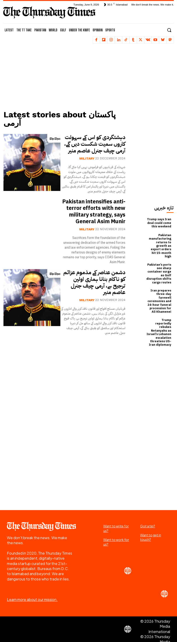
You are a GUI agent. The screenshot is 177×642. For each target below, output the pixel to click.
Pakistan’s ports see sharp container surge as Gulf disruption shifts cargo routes (159, 267)
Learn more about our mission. (32, 590)
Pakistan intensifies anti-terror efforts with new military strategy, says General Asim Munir (94, 214)
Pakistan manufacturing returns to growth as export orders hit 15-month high (159, 243)
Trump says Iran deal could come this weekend (159, 222)
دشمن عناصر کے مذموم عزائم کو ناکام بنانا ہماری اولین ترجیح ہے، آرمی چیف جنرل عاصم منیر (93, 289)
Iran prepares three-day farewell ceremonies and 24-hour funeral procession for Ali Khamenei (159, 294)
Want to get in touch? (150, 527)
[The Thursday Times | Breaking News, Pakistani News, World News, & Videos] (49, 12)
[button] (169, 30)
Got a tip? (147, 516)
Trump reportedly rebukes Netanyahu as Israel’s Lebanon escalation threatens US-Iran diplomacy (159, 323)
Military (86, 158)
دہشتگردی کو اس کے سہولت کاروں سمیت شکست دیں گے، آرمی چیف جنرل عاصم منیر (93, 144)
